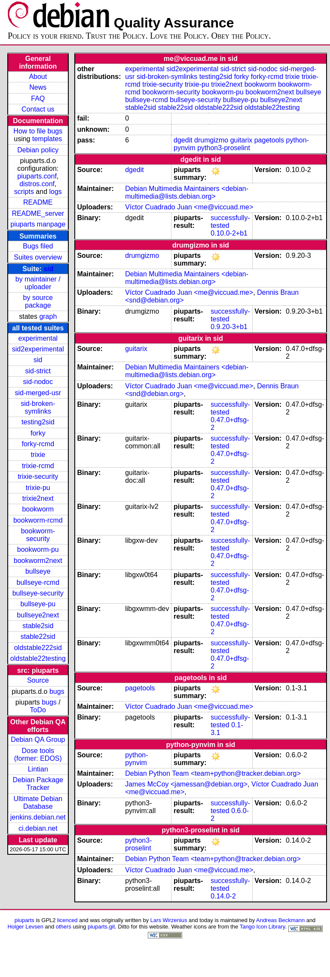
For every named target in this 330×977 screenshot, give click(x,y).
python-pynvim (136, 758)
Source (38, 680)
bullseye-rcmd (37, 582)
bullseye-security (38, 593)
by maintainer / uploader (38, 282)
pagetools (269, 140)
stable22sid (38, 636)
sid (48, 268)
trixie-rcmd (38, 465)
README (37, 202)
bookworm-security (38, 534)
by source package (38, 301)
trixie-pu (38, 487)
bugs (56, 691)
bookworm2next (38, 560)
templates (47, 138)
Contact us (37, 109)
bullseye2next (38, 615)
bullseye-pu (37, 604)
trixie (38, 454)
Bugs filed (38, 246)
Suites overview (38, 257)
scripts (24, 191)
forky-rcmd (38, 444)
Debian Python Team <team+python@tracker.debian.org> (213, 773)
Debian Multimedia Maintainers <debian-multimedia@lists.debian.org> (186, 192)
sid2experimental (38, 349)
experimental (38, 338)
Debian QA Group (38, 739)
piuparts (24, 920)
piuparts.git (101, 926)
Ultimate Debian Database (37, 802)
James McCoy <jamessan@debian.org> (186, 784)
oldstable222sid (38, 647)
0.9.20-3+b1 (229, 326)
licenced (67, 920)
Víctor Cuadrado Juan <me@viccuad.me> (189, 207)
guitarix (241, 140)
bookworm (38, 509)
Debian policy (37, 150)
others (63, 926)
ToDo (38, 710)
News (37, 87)
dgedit (183, 140)
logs (55, 191)
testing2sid (38, 422)
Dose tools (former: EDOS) (38, 754)
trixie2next (38, 498)
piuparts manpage (37, 224)
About (38, 76)
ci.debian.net (38, 828)
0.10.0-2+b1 (229, 233)
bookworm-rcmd (38, 520)
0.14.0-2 (223, 896)
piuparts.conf (37, 176)
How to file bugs (37, 131)
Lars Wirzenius (168, 920)
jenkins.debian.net (38, 817)
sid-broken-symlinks (38, 407)
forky (38, 433)
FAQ (38, 98)
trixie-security (38, 476)
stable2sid (37, 625)
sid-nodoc (38, 381)
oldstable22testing (38, 658)
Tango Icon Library (262, 926)
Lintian (38, 769)
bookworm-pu (38, 549)
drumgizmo (211, 140)
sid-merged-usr (38, 392)
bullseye (38, 571)
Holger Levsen (25, 926)
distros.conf (37, 184)
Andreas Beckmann (280, 920)
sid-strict (38, 371)
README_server (38, 213)
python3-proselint (223, 147)
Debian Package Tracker (38, 783)
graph (48, 316)
